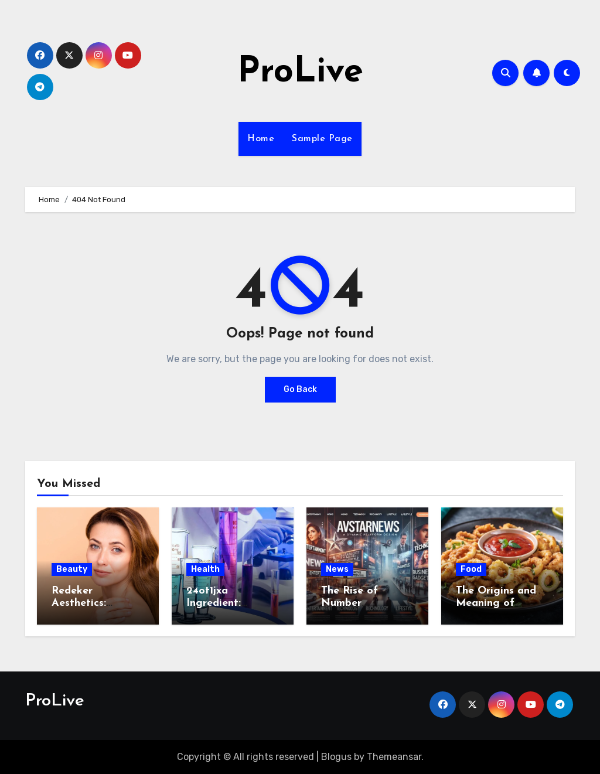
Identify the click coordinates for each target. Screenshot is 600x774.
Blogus (336, 756)
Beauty (71, 569)
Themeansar (394, 756)
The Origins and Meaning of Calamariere (496, 603)
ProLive (300, 72)
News (337, 569)
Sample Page (322, 139)
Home (260, 139)
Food (471, 569)
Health (205, 569)
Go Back (300, 389)
